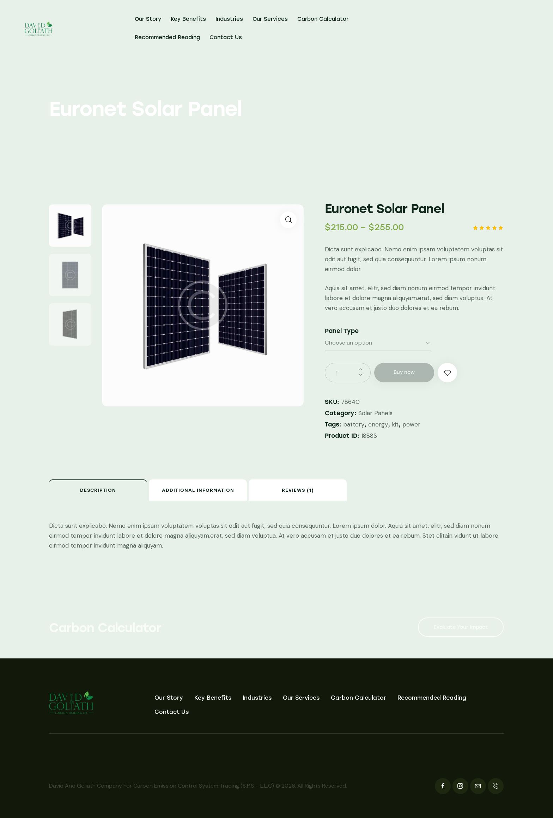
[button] (288, 219)
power (411, 424)
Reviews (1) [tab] (298, 490)
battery (353, 424)
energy (378, 424)
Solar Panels (375, 413)
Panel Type (342, 330)
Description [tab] (98, 490)
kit (395, 424)
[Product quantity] (348, 372)
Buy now (404, 372)
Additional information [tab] (198, 490)
